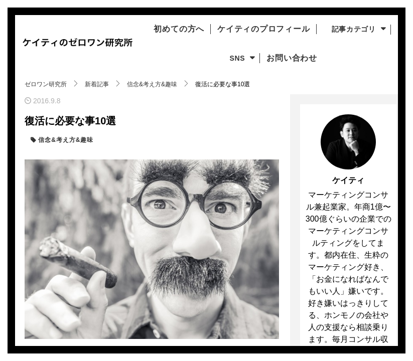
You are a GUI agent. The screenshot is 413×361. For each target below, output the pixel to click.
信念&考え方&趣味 (64, 139)
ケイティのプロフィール (266, 29)
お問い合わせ (289, 58)
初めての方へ (173, 29)
